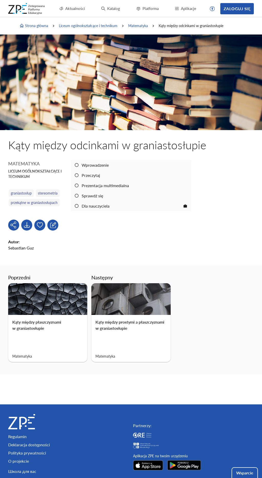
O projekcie (18, 461)
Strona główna (33, 25)
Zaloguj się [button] (237, 8)
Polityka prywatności (27, 452)
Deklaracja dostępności (29, 444)
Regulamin (17, 436)
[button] (212, 8)
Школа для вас (22, 471)
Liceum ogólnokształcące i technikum (88, 26)
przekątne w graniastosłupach (34, 202)
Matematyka (138, 26)
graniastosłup (21, 193)
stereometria (48, 193)
